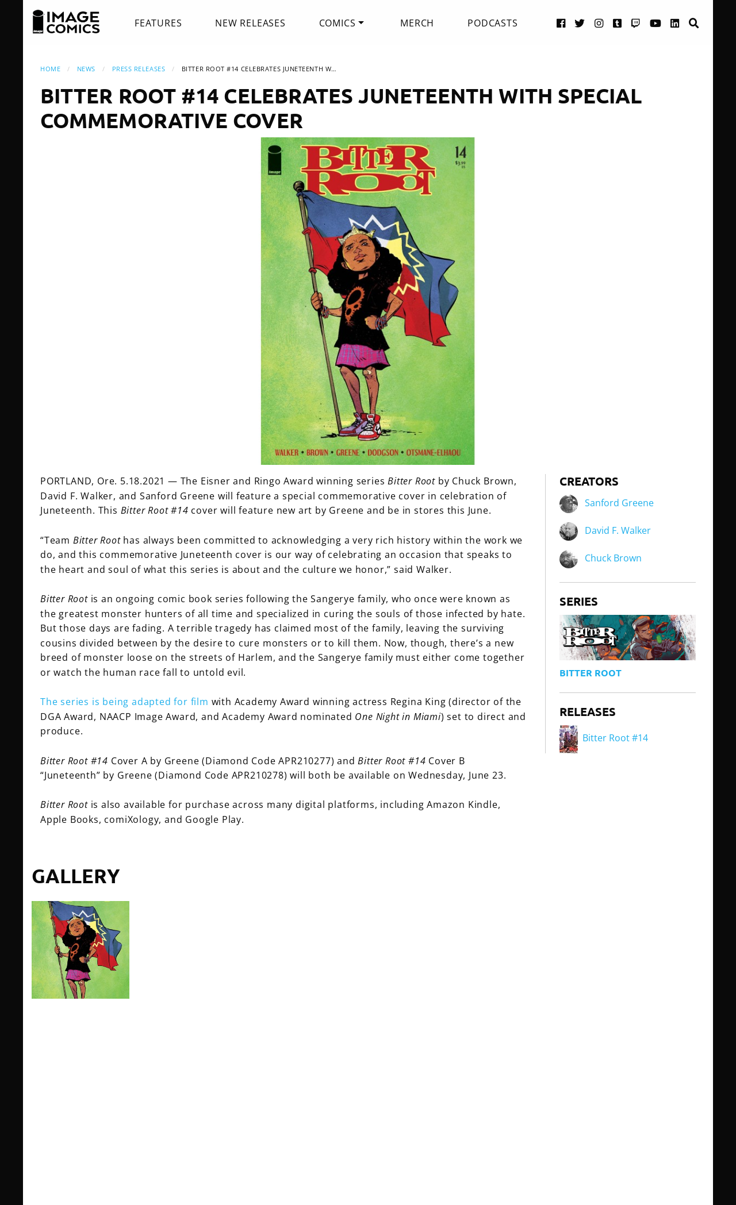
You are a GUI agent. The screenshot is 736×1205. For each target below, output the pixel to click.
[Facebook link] (561, 23)
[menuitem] (158, 23)
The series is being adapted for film (124, 701)
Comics (337, 23)
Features (158, 23)
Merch (417, 23)
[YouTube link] (656, 23)
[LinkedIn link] (675, 23)
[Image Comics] (66, 22)
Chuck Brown (613, 558)
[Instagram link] (599, 23)
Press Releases (139, 68)
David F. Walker (618, 531)
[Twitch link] (636, 23)
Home (50, 68)
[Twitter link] (579, 23)
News (86, 68)
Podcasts (492, 23)
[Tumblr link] (617, 23)
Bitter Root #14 (603, 738)
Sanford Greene (619, 503)
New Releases (250, 23)
